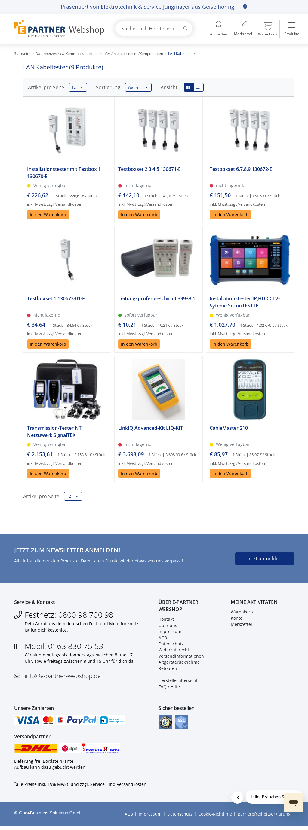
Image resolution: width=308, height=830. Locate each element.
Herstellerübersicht (178, 682)
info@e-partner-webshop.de (63, 677)
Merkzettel (241, 626)
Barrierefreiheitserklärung (264, 818)
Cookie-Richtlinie (215, 818)
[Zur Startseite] (57, 29)
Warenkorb (242, 613)
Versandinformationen (181, 657)
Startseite (22, 53)
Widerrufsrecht (174, 651)
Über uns (168, 626)
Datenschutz (171, 645)
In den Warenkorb (48, 214)
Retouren (168, 669)
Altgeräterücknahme (179, 663)
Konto (236, 619)
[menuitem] (243, 29)
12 (77, 87)
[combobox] (154, 28)
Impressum (170, 633)
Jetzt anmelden (265, 558)
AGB (163, 639)
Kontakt (166, 620)
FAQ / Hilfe (169, 688)
